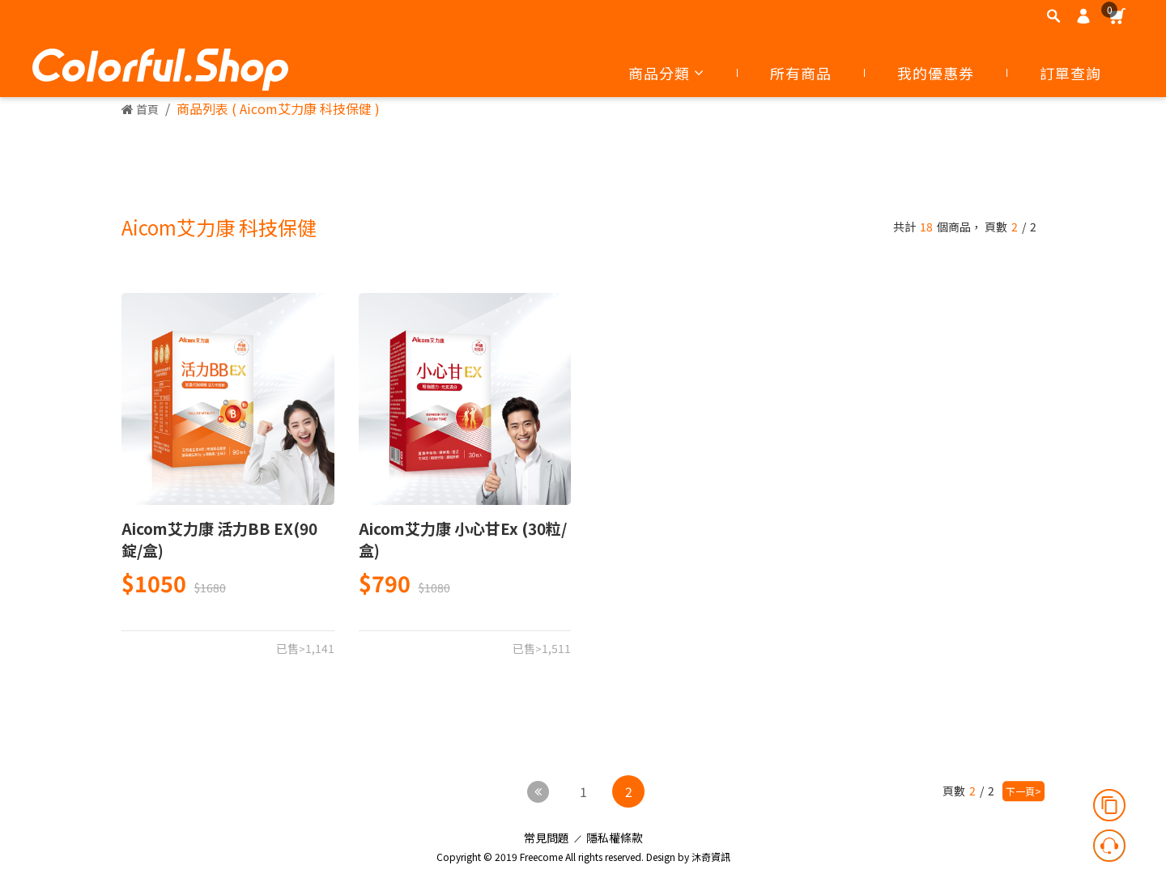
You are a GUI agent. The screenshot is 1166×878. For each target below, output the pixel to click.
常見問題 (546, 833)
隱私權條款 (614, 833)
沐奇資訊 (711, 852)
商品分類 (666, 72)
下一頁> (1023, 791)
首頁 (140, 109)
